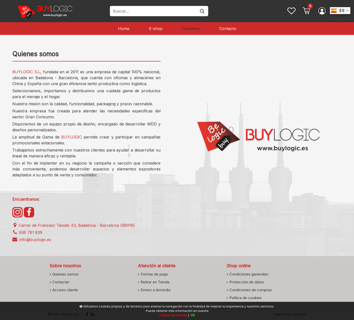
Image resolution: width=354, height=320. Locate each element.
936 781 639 (27, 232)
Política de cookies (245, 297)
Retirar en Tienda (155, 282)
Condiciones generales (248, 274)
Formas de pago (154, 274)
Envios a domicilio (156, 290)
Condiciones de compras (250, 290)
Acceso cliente (65, 290)
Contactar (60, 282)
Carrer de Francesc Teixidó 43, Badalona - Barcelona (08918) (73, 225)
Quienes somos (65, 274)
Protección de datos (246, 282)
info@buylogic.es (31, 239)
